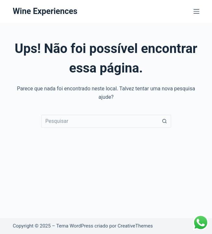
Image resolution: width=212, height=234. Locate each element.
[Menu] (196, 11)
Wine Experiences (45, 11)
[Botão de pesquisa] (164, 121)
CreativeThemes (135, 226)
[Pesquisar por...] (99, 121)
